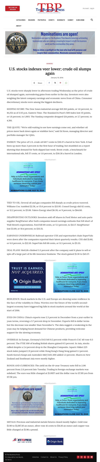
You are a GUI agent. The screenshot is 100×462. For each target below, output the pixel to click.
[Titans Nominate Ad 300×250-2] (27, 400)
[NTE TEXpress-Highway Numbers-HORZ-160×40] (22, 440)
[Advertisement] (71, 179)
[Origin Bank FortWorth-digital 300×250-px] (27, 277)
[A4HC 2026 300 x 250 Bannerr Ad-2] (27, 177)
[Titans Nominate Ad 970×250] (50, 42)
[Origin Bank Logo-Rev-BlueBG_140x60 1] (55, 441)
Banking (50, 63)
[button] (92, 20)
